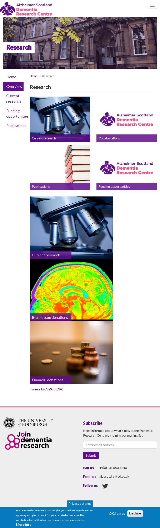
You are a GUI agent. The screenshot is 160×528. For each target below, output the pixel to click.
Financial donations (47, 380)
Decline (135, 514)
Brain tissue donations (50, 317)
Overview (14, 86)
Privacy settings (80, 504)
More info (23, 525)
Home (11, 77)
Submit (91, 455)
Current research (13, 98)
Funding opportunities (15, 113)
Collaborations (109, 138)
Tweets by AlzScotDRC (47, 389)
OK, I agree (117, 514)
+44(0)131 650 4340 (112, 468)
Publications (15, 125)
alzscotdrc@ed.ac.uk (114, 476)
